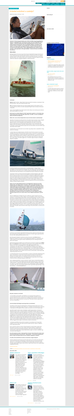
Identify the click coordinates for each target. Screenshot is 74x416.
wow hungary (27, 348)
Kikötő (53, 3)
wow (24, 348)
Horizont (48, 3)
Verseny (43, 3)
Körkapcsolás (56, 4)
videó (52, 4)
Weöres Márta (37, 348)
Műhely (57, 3)
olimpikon (21, 348)
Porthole (16, 2)
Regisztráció (33, 1)
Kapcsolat (28, 411)
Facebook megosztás (13, 346)
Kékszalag (62, 4)
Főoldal (38, 3)
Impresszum (29, 408)
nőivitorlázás (16, 348)
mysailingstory (32, 348)
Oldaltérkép (29, 412)
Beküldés (62, 3)
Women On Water (46, 4)
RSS (27, 413)
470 (13, 348)
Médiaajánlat (29, 409)
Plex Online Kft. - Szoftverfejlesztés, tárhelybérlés (62, 410)
